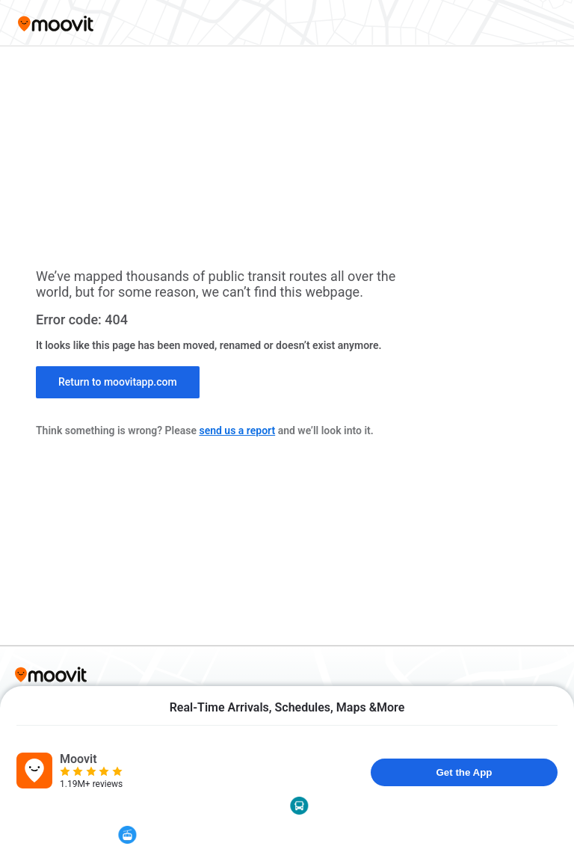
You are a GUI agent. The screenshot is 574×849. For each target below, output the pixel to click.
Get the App (464, 772)
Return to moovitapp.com (117, 382)
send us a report (237, 430)
